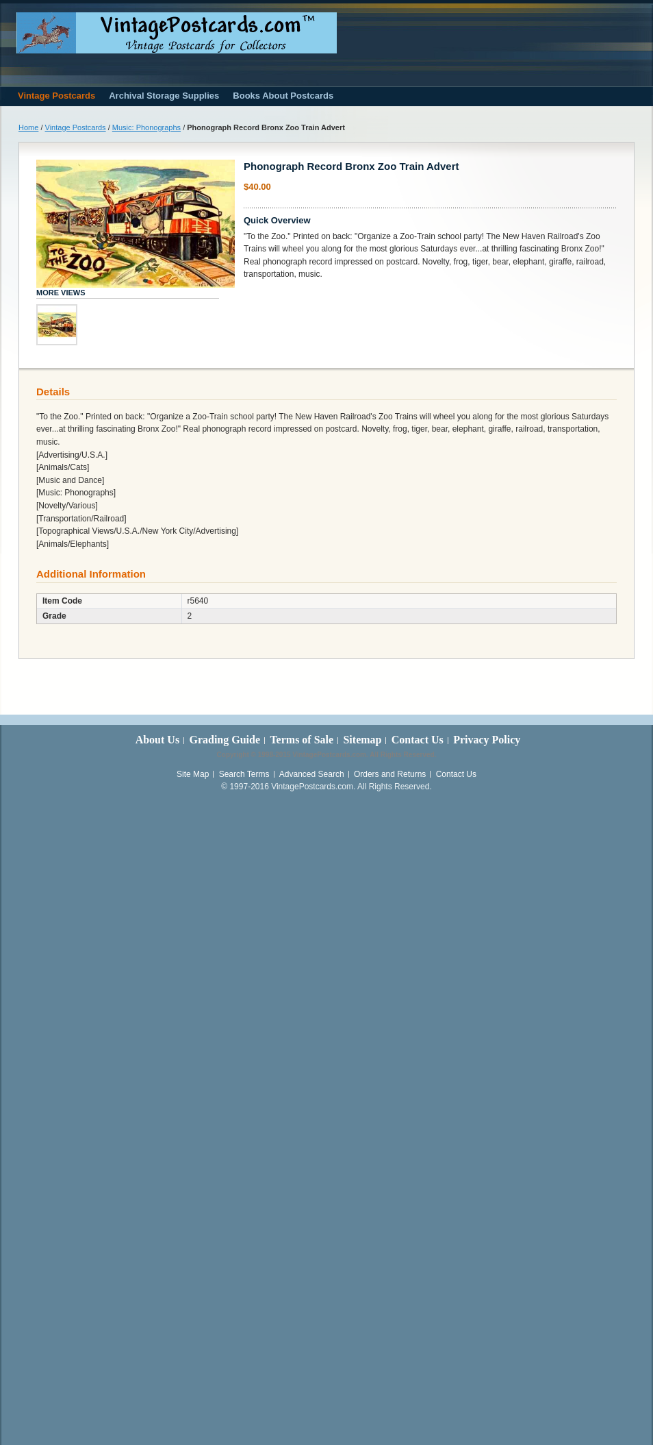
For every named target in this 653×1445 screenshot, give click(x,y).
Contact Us (418, 739)
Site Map (193, 774)
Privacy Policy (486, 739)
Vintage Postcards (75, 127)
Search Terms (244, 774)
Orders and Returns (390, 774)
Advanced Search (311, 774)
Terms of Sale (301, 739)
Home (28, 127)
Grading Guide (224, 739)
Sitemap (362, 739)
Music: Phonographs (146, 127)
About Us (157, 739)
